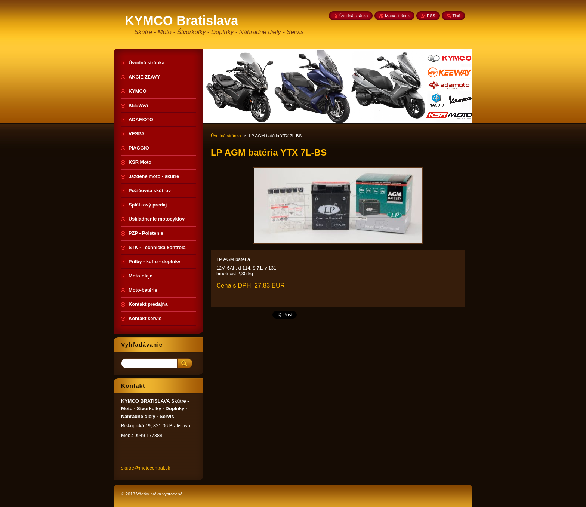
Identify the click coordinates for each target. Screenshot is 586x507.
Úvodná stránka (226, 135)
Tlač (456, 15)
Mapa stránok (397, 15)
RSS (431, 15)
